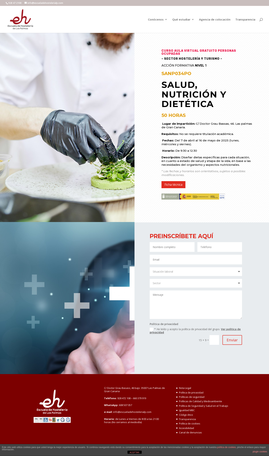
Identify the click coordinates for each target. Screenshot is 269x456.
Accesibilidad (186, 428)
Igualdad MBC (187, 410)
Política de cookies (189, 423)
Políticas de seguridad (191, 397)
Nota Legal (185, 388)
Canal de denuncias (190, 432)
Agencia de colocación (214, 19)
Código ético (186, 414)
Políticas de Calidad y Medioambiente (200, 401)
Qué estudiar (181, 19)
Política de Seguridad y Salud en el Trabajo (203, 406)
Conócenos (156, 19)
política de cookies (226, 447)
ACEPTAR (134, 452)
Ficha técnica (173, 184)
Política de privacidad (191, 392)
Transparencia (245, 19)
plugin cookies (260, 451)
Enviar (232, 340)
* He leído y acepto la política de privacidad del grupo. (195, 331)
